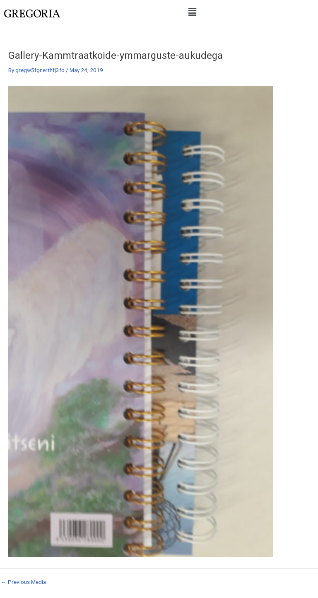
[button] (192, 12)
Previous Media (23, 582)
